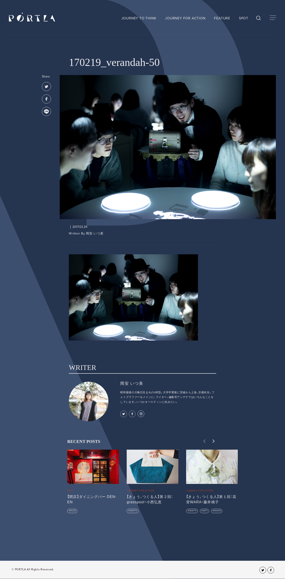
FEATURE (222, 18)
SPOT (243, 18)
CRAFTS (133, 511)
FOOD (73, 511)
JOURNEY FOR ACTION (185, 18)
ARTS (205, 511)
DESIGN (217, 511)
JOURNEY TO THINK (139, 18)
